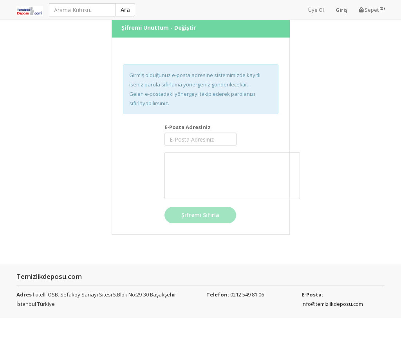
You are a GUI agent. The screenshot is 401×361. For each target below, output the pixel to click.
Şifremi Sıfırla (200, 210)
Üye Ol (316, 9)
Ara (125, 9)
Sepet (372, 9)
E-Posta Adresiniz (187, 122)
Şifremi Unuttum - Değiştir (158, 23)
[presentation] (232, 171)
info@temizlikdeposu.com (332, 303)
